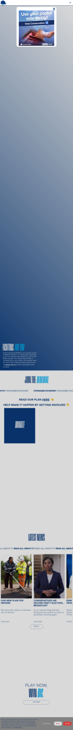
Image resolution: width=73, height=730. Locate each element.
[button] (70, 2)
